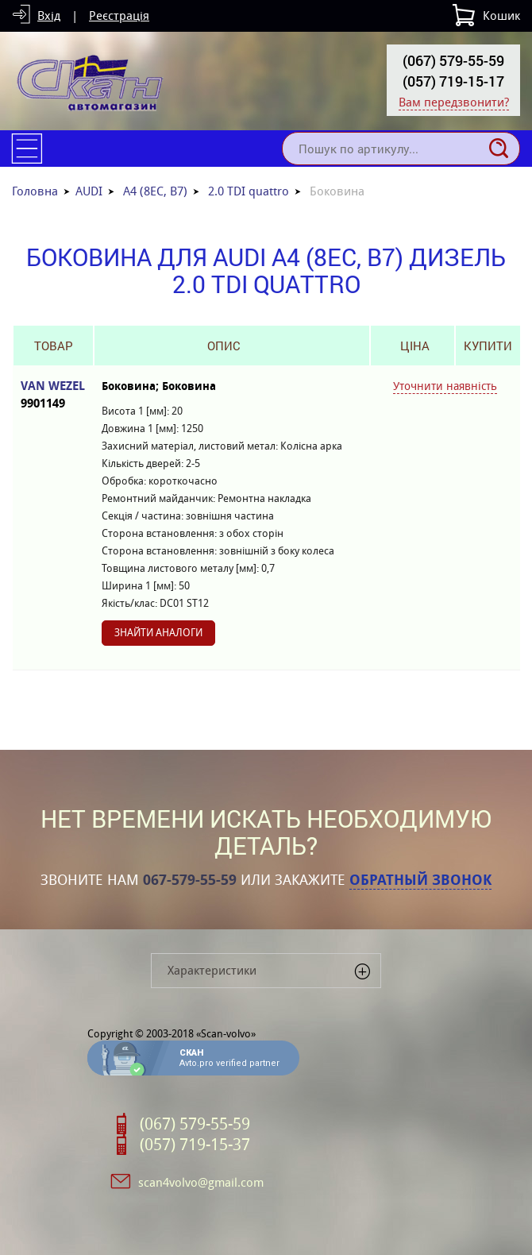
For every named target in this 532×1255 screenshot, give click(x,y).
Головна (35, 191)
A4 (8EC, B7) (155, 191)
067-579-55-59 (190, 880)
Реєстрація (119, 15)
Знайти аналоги (158, 632)
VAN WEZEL (53, 395)
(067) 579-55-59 (453, 60)
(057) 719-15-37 (195, 1144)
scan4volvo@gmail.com (201, 1182)
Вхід (48, 15)
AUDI (88, 191)
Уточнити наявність (445, 386)
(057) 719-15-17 (453, 81)
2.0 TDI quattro (248, 191)
